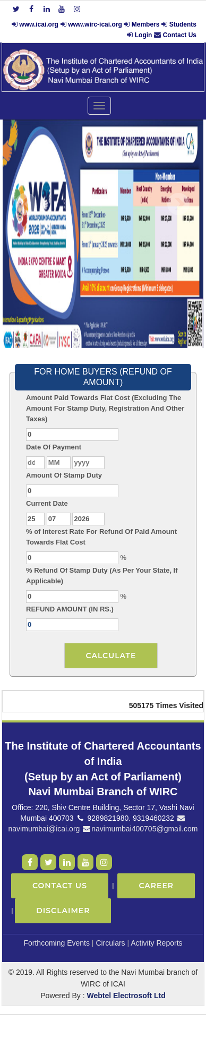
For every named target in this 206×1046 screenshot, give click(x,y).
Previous (26, 204)
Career (156, 885)
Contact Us (179, 35)
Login (143, 35)
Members (146, 24)
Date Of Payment (53, 447)
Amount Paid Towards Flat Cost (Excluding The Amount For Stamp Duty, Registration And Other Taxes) (105, 408)
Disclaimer (63, 910)
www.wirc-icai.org (96, 24)
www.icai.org (38, 24)
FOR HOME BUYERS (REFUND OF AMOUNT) (103, 377)
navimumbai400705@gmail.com (140, 828)
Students (182, 24)
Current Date (47, 503)
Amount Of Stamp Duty (64, 475)
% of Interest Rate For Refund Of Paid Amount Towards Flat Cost (101, 537)
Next (178, 204)
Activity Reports (156, 943)
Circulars (110, 943)
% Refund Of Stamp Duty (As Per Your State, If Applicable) (102, 575)
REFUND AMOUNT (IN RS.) (70, 609)
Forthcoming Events (56, 943)
